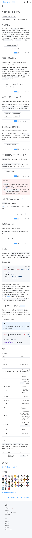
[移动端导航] (30, 2)
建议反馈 (7, 525)
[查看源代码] (28, 52)
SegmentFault (8, 529)
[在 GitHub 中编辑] (23, 52)
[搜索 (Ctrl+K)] (24, 2)
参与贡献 (7, 527)
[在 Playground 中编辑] (21, 52)
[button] (25, 52)
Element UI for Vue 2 (10, 512)
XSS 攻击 (9, 188)
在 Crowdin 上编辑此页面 (9, 492)
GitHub (7, 521)
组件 (4, 467)
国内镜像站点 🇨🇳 (9, 508)
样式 (9, 467)
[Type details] (28, 456)
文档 (15, 467)
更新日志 (7, 510)
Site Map (7, 514)
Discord (7, 523)
